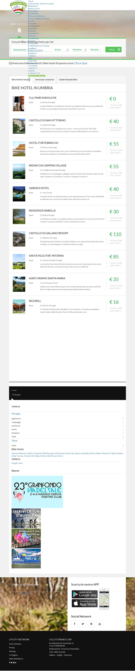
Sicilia (32, 41)
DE (29, 81)
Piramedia (74, 649)
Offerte (32, 56)
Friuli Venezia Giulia (38, 19)
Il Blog (31, 71)
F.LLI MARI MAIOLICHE (43, 97)
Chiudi (30, 1)
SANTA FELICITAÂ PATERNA (47, 255)
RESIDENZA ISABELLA (43, 210)
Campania (33, 14)
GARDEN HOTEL (39, 188)
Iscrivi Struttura (15, 644)
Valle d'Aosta (35, 51)
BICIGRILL (35, 300)
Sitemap (12, 651)
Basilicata (34, 9)
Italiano (52, 655)
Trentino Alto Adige (38, 46)
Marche (32, 28)
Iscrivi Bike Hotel (37, 76)
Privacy (12, 648)
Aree (30, 58)
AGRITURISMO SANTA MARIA (47, 278)
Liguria (32, 23)
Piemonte (33, 33)
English (59, 655)
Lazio (31, 21)
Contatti (32, 68)
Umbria (32, 48)
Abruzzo (33, 6)
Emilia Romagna (36, 16)
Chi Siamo (32, 63)
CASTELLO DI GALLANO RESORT (49, 233)
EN (29, 78)
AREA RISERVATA (16, 659)
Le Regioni (13, 655)
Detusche (68, 655)
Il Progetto (34, 73)
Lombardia (34, 26)
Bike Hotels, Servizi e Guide (41, 4)
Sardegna (33, 38)
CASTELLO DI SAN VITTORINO (48, 120)
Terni (14, 440)
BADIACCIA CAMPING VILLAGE (48, 165)
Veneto (32, 53)
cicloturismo (24, 593)
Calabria (33, 11)
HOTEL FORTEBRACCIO (44, 142)
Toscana (33, 43)
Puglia (32, 36)
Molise (32, 31)
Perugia (16, 413)
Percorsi (32, 61)
